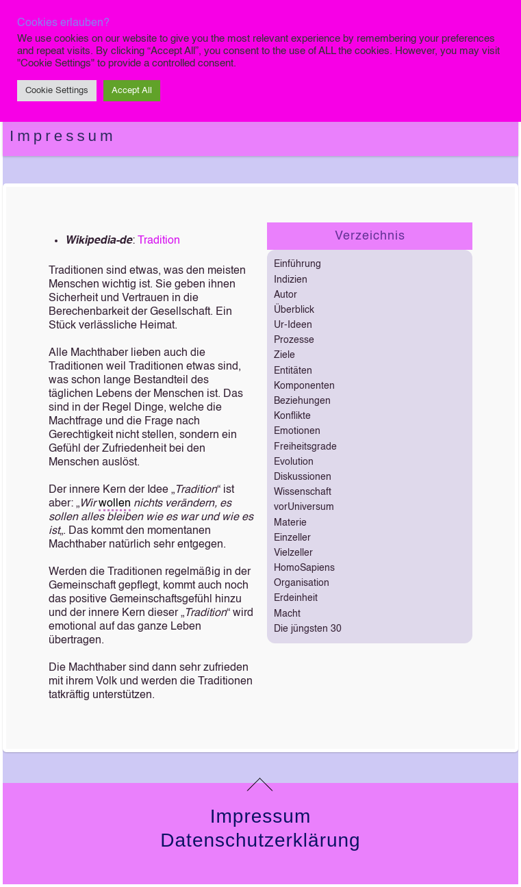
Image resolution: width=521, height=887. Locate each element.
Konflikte (292, 416)
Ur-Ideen (293, 325)
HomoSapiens (304, 568)
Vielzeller (293, 553)
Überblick (294, 310)
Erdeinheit (296, 598)
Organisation (301, 583)
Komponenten (304, 386)
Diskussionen (302, 477)
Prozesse (294, 340)
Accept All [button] (132, 90)
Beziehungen (302, 401)
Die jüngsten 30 (308, 629)
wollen (115, 503)
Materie (290, 523)
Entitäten (293, 371)
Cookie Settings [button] (56, 90)
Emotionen (297, 431)
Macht (287, 614)
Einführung (297, 264)
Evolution (294, 462)
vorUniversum (304, 507)
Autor (285, 295)
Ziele (284, 355)
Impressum (63, 135)
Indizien (290, 280)
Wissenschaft (302, 492)
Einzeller (292, 538)
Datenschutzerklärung (260, 840)
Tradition (159, 240)
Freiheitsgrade (305, 447)
